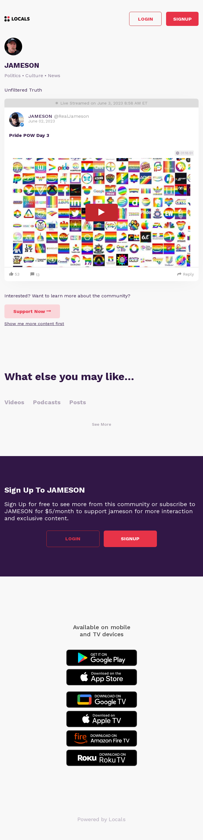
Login (145, 19)
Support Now (32, 311)
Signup (182, 19)
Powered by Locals (101, 819)
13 (35, 275)
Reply (185, 274)
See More (101, 424)
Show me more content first (34, 323)
